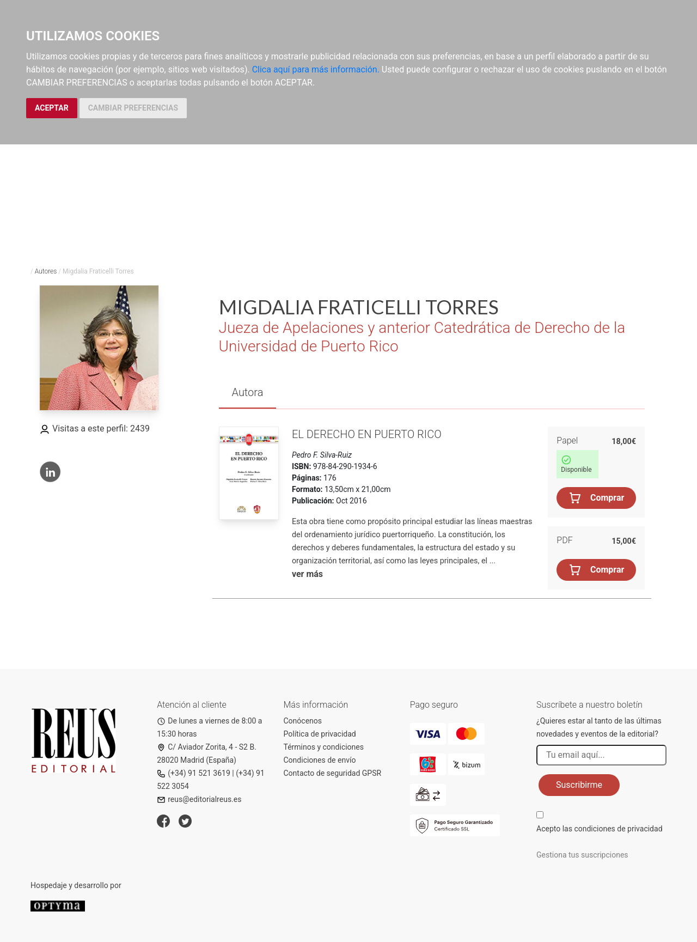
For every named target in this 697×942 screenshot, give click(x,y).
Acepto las (599, 828)
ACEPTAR (52, 108)
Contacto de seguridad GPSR (333, 773)
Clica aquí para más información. (316, 69)
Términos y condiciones (324, 747)
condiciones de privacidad (618, 828)
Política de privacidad (320, 734)
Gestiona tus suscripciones (582, 854)
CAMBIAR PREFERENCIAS (133, 108)
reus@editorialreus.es (199, 799)
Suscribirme (579, 785)
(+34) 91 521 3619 (193, 773)
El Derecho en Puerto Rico (367, 434)
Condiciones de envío (320, 760)
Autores (46, 271)
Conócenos (303, 720)
